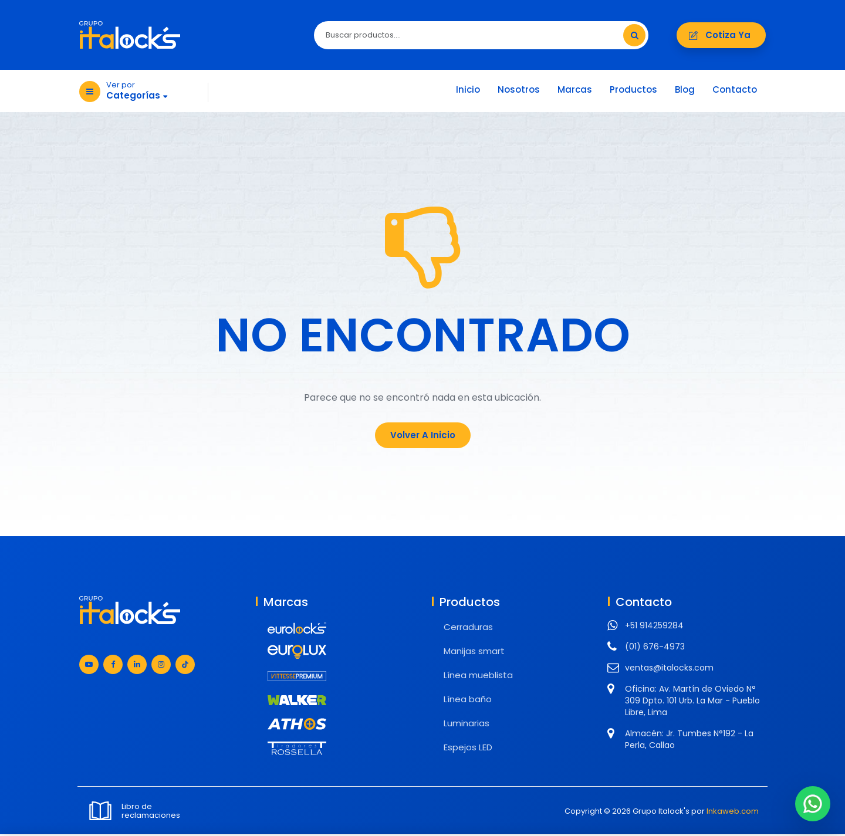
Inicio (468, 91)
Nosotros (519, 91)
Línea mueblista (478, 677)
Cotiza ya (721, 35)
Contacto (734, 91)
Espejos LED (468, 749)
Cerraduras (468, 628)
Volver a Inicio (422, 437)
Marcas (574, 91)
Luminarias (466, 725)
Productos (633, 91)
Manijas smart (474, 653)
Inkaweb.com (733, 812)
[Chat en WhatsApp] (812, 803)
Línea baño (468, 701)
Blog (685, 91)
